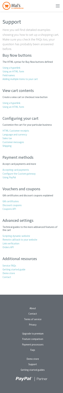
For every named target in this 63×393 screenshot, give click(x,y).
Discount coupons (12, 205)
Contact (7, 277)
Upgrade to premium (33, 333)
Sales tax (7, 138)
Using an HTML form (13, 71)
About (33, 308)
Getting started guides (33, 369)
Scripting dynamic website (16, 235)
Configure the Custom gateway (19, 173)
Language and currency (15, 134)
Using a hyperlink (11, 67)
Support (32, 364)
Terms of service (32, 319)
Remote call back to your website (20, 239)
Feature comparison (32, 339)
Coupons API (9, 208)
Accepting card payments (16, 169)
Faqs (32, 350)
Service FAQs (9, 265)
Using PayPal (9, 177)
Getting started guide (14, 269)
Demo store (9, 273)
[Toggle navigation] (57, 6)
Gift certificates (11, 201)
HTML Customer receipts (16, 130)
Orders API (8, 247)
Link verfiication (11, 243)
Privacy (32, 324)
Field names (9, 75)
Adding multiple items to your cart (20, 79)
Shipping (7, 145)
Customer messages (13, 142)
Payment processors (33, 344)
